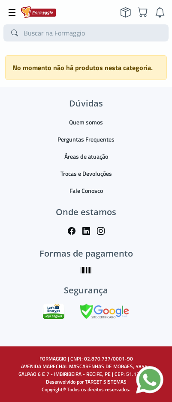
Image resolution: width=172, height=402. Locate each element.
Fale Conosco (86, 190)
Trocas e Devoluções (86, 173)
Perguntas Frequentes (86, 139)
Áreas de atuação (86, 156)
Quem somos (86, 122)
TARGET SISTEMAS (106, 382)
